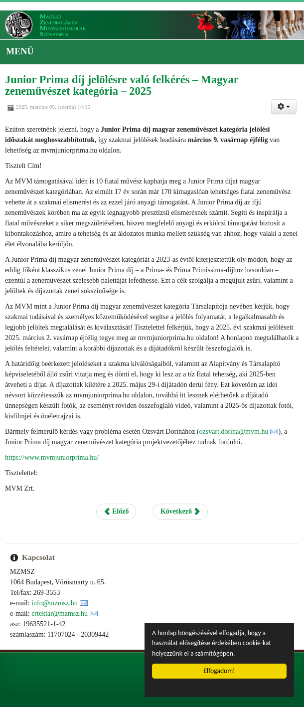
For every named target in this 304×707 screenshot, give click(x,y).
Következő (180, 511)
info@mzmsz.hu (54, 603)
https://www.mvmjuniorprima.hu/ (52, 457)
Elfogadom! (219, 671)
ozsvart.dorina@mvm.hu (234, 431)
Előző (116, 511)
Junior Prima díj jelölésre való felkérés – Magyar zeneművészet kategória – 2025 (121, 85)
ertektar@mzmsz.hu (59, 613)
